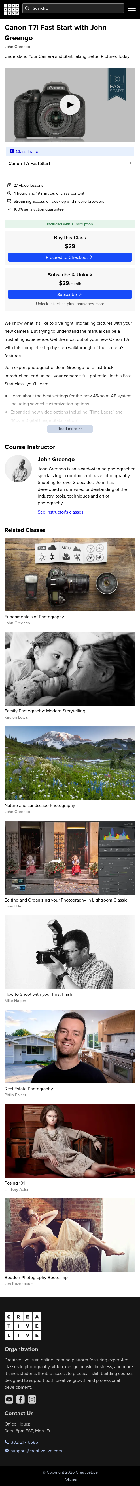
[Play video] (70, 105)
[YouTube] (9, 1399)
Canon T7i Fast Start (29, 163)
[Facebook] (20, 1399)
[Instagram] (32, 1399)
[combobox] (73, 8)
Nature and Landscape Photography (40, 805)
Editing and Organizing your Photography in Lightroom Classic (66, 900)
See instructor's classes (60, 512)
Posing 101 (15, 1183)
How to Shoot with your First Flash (38, 994)
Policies (70, 1479)
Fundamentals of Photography (34, 616)
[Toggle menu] (131, 8)
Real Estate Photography (29, 1088)
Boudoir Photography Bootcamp (36, 1277)
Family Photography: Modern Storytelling (45, 711)
